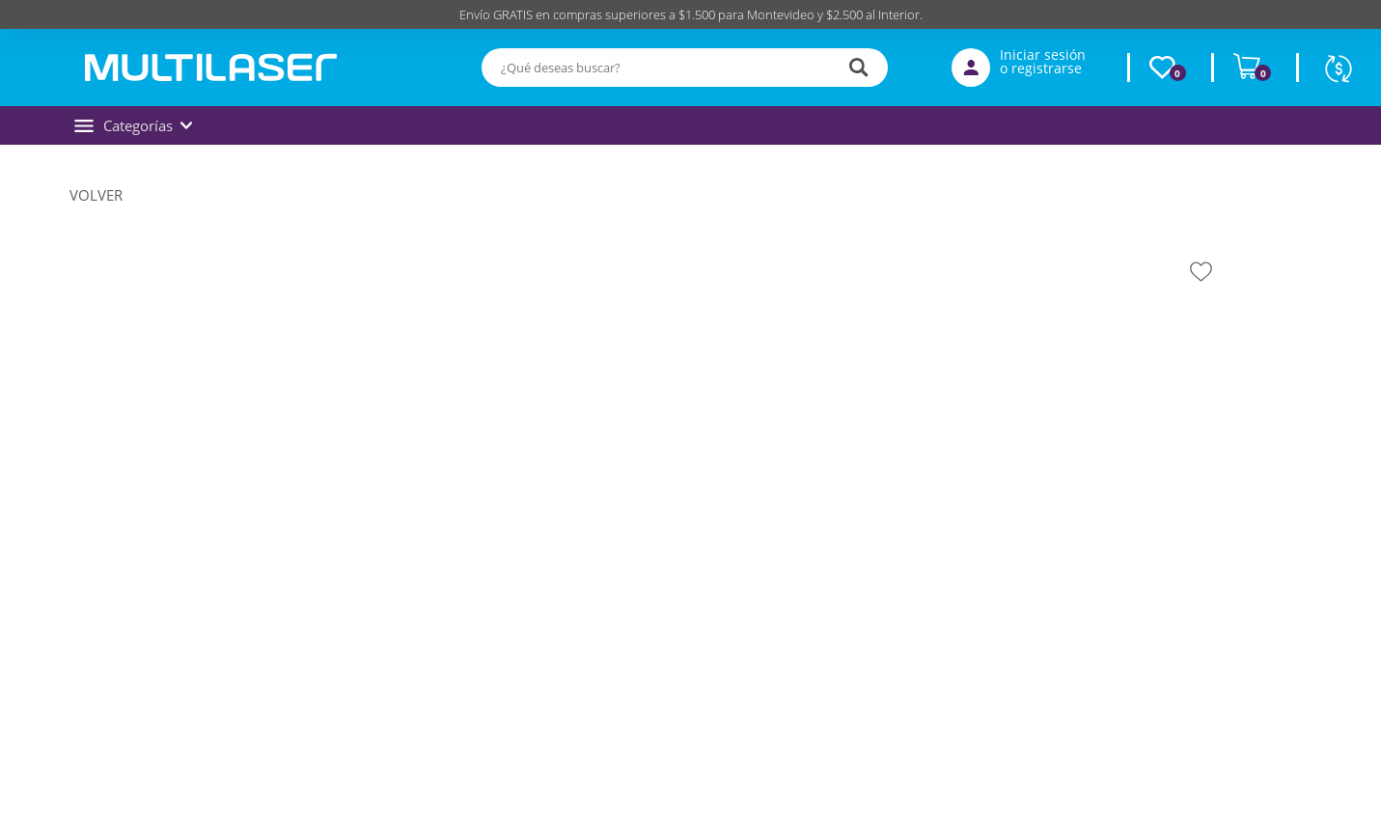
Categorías (133, 125)
